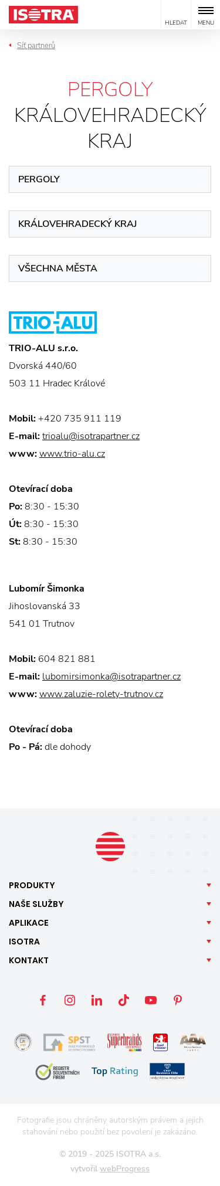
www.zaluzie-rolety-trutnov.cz (101, 694)
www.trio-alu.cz (72, 453)
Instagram (70, 1000)
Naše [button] (36, 904)
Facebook (43, 1000)
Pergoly (39, 179)
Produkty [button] (32, 885)
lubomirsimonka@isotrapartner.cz (111, 676)
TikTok (124, 1000)
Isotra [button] (24, 941)
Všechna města (57, 268)
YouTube (151, 1000)
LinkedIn (97, 1000)
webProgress (125, 1168)
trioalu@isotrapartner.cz (91, 436)
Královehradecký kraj (77, 224)
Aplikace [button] (29, 923)
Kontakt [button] (29, 960)
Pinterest (178, 1000)
